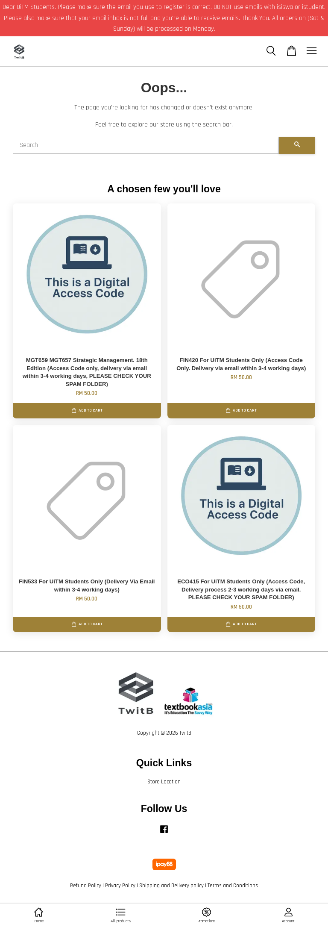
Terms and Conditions (233, 885)
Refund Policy (85, 885)
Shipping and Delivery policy (171, 885)
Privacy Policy (120, 885)
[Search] (146, 145)
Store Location (164, 781)
